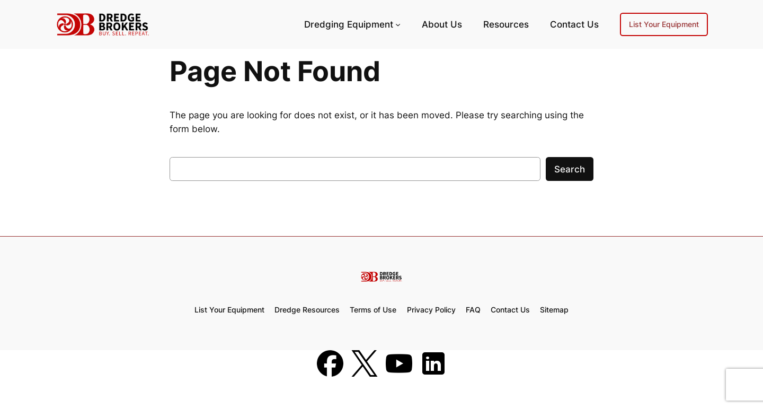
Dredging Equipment (348, 24)
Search (569, 169)
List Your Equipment (664, 24)
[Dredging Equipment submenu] (398, 24)
